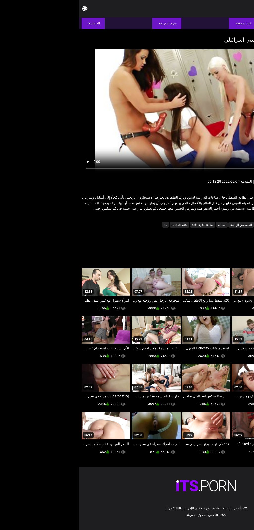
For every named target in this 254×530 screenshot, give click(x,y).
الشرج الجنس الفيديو (190, 225)
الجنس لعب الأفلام (219, 225)
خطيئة (143, 225)
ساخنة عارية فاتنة (123, 225)
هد (86, 225)
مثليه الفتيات (100, 225)
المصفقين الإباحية (162, 225)
